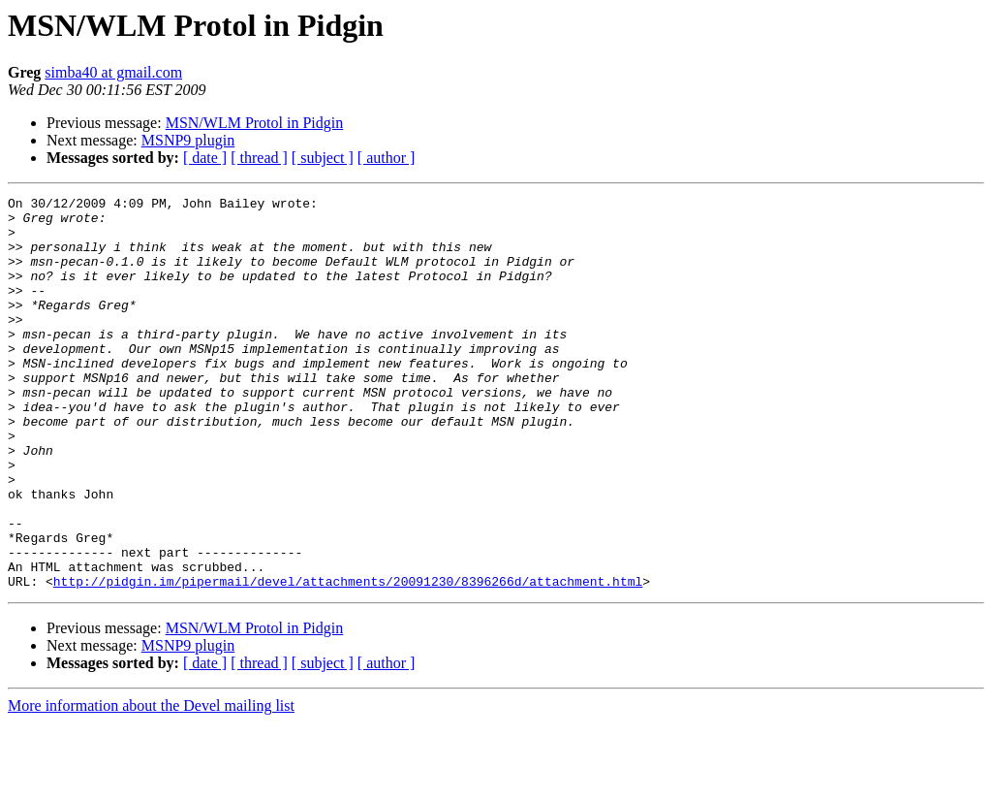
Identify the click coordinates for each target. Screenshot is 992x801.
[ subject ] (323, 157)
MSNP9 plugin (187, 140)
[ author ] (386, 157)
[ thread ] (259, 157)
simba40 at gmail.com (113, 72)
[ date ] (205, 157)
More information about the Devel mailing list (151, 784)
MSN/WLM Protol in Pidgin (255, 122)
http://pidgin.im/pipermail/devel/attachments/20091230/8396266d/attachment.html (347, 659)
